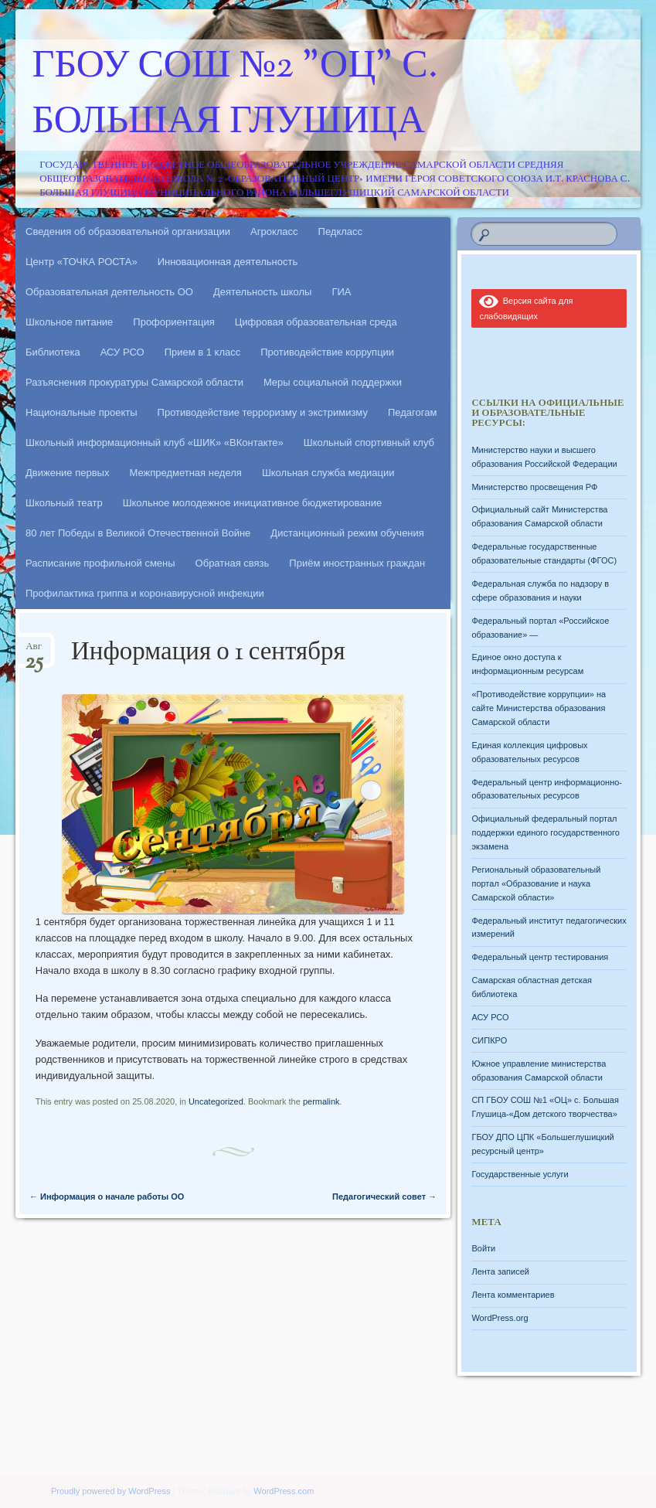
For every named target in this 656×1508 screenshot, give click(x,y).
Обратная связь (232, 563)
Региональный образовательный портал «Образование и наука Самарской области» (535, 883)
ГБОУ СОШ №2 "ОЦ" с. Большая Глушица (235, 95)
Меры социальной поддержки (332, 382)
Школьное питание (69, 322)
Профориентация (173, 322)
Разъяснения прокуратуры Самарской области (134, 382)
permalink (321, 1101)
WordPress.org (499, 1317)
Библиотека (52, 352)
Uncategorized (216, 1101)
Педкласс (340, 231)
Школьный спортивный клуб (369, 442)
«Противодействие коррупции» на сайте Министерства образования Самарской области (538, 708)
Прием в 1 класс (203, 352)
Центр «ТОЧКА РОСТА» (81, 261)
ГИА (341, 292)
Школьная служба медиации (328, 472)
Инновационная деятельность (228, 261)
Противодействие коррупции (327, 352)
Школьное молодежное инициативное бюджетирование (252, 503)
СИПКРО (489, 1040)
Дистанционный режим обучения (347, 533)
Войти (483, 1248)
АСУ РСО (122, 352)
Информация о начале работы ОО (106, 1196)
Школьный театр (64, 503)
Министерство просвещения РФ (534, 487)
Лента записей (500, 1271)
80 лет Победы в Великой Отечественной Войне (137, 533)
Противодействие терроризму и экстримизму (263, 412)
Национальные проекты (81, 412)
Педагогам (412, 412)
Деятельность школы (262, 292)
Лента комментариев (512, 1294)
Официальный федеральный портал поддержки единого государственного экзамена (545, 832)
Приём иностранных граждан (357, 563)
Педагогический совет (384, 1196)
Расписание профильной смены (100, 563)
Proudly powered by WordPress (110, 1491)
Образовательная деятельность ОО (109, 292)
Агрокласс (274, 231)
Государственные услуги (519, 1174)
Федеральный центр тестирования (539, 957)
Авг (34, 651)
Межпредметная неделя (185, 472)
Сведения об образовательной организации (127, 231)
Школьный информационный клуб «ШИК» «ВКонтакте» (154, 442)
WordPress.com (283, 1491)
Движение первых (67, 472)
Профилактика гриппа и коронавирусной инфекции (144, 593)
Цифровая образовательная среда (316, 322)
